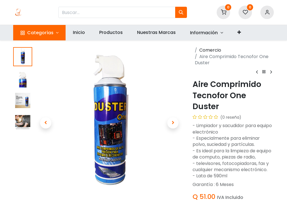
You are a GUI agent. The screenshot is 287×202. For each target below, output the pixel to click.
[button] (239, 32)
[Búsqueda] (181, 12)
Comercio (210, 50)
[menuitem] (79, 32)
